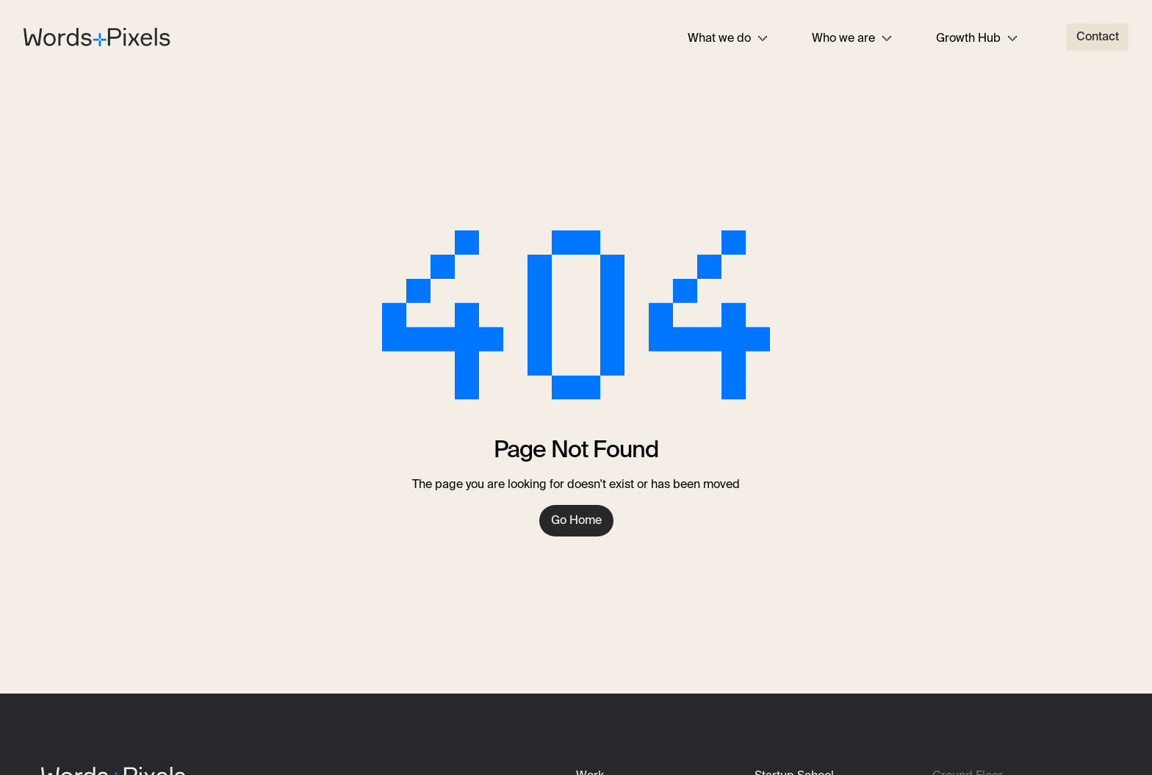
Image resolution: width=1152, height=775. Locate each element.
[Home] (97, 34)
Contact (1097, 36)
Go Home (576, 520)
